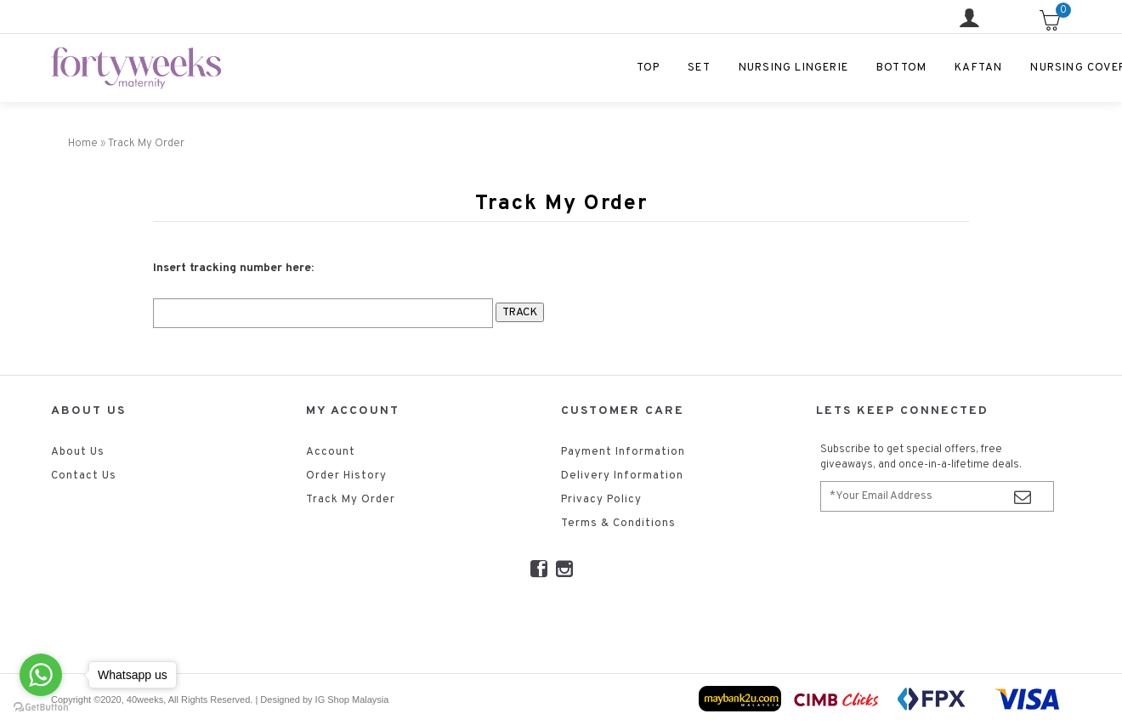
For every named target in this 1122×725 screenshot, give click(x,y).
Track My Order (350, 500)
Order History (346, 476)
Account (330, 452)
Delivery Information (622, 476)
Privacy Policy (601, 500)
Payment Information (623, 452)
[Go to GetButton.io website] (41, 707)
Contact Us (83, 476)
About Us (78, 452)
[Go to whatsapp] (41, 675)
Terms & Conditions (618, 523)
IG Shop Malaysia (352, 699)
